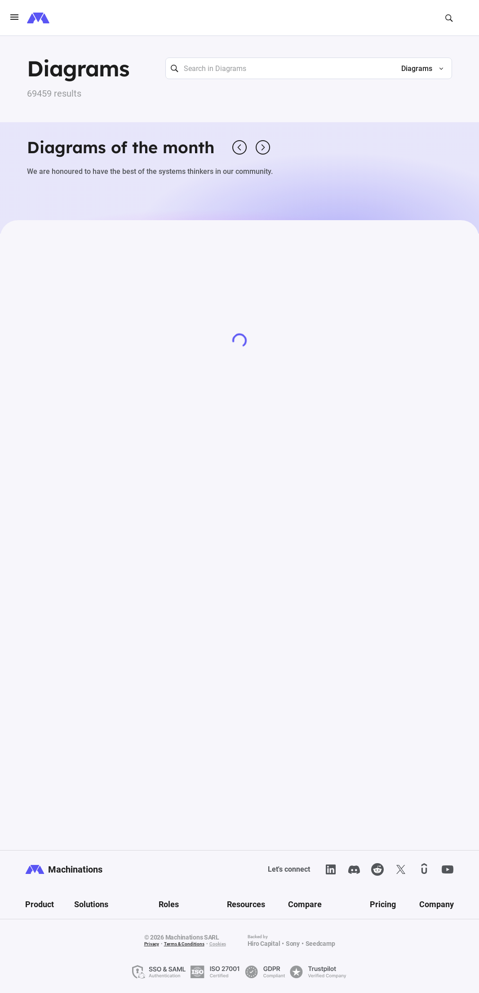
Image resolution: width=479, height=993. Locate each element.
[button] (418, 68)
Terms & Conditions (184, 943)
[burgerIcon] (14, 18)
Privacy (151, 943)
